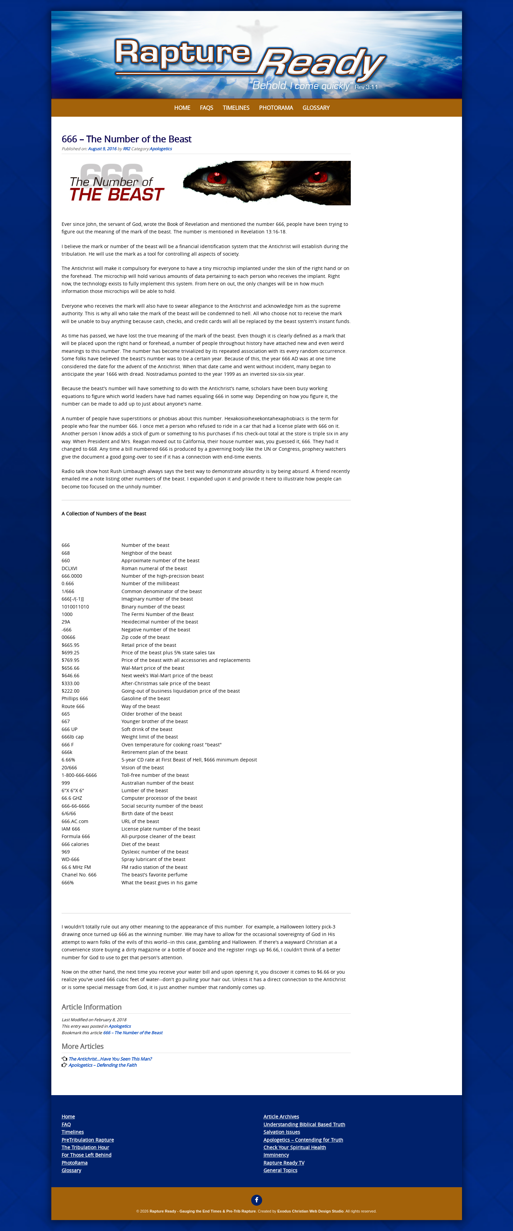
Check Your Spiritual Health (295, 1147)
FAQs (206, 108)
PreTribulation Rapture (88, 1140)
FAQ (66, 1124)
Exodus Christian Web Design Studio (310, 1211)
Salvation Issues (282, 1132)
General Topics (280, 1170)
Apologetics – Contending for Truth (303, 1140)
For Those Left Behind (87, 1155)
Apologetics (161, 148)
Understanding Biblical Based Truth (304, 1124)
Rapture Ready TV (284, 1162)
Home (182, 108)
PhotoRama (75, 1162)
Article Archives (281, 1116)
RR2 (126, 148)
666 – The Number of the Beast (132, 1032)
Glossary (316, 108)
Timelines (236, 108)
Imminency (276, 1155)
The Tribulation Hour (85, 1147)
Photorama (276, 108)
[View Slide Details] (256, 55)
